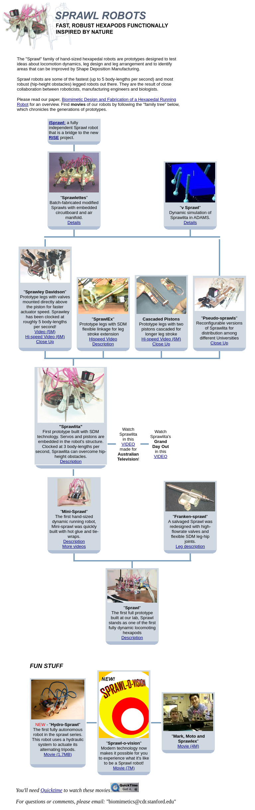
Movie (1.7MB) (58, 754)
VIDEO (128, 444)
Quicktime (51, 790)
